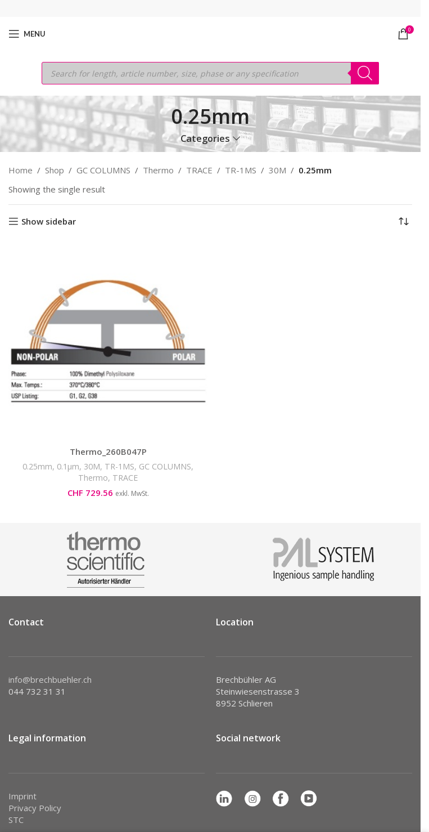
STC (16, 819)
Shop (54, 170)
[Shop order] (403, 221)
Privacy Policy (34, 807)
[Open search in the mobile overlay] (210, 73)
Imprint (22, 796)
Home (20, 170)
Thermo (158, 170)
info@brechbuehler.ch (50, 679)
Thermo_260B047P (108, 451)
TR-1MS (240, 170)
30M (277, 170)
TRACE (199, 170)
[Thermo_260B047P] (107, 341)
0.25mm (37, 466)
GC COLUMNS (103, 170)
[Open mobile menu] (27, 34)
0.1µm (68, 466)
